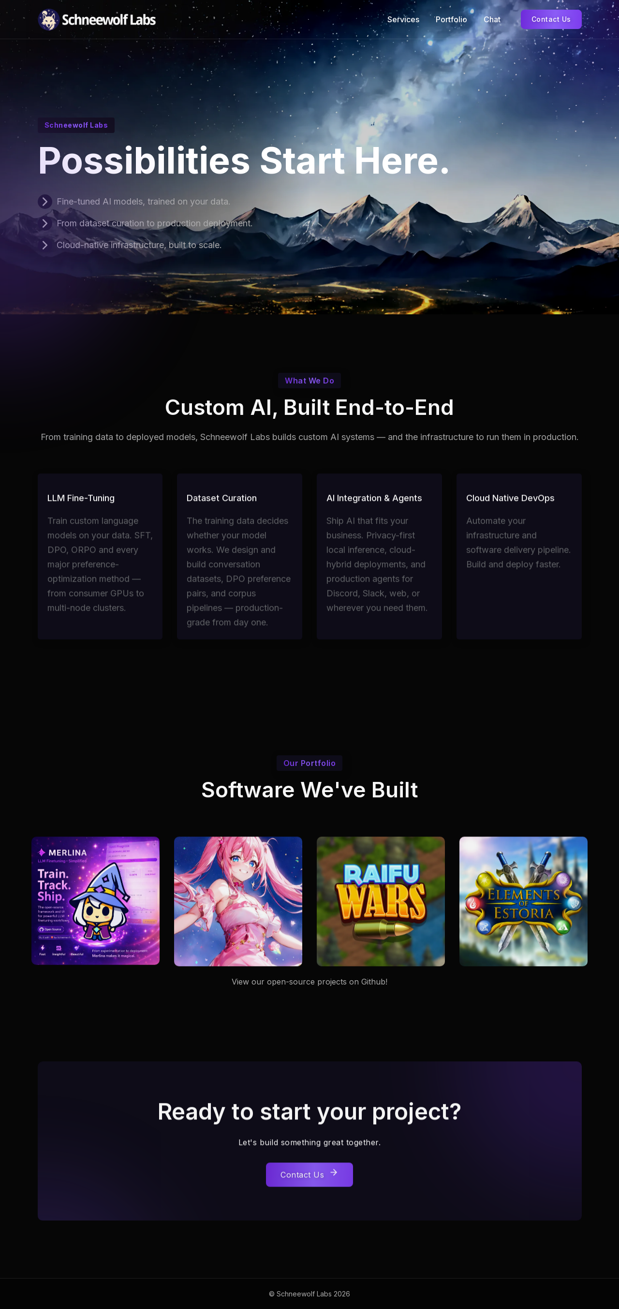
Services (403, 19)
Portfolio (451, 19)
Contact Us (551, 19)
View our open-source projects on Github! (309, 981)
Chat (492, 19)
